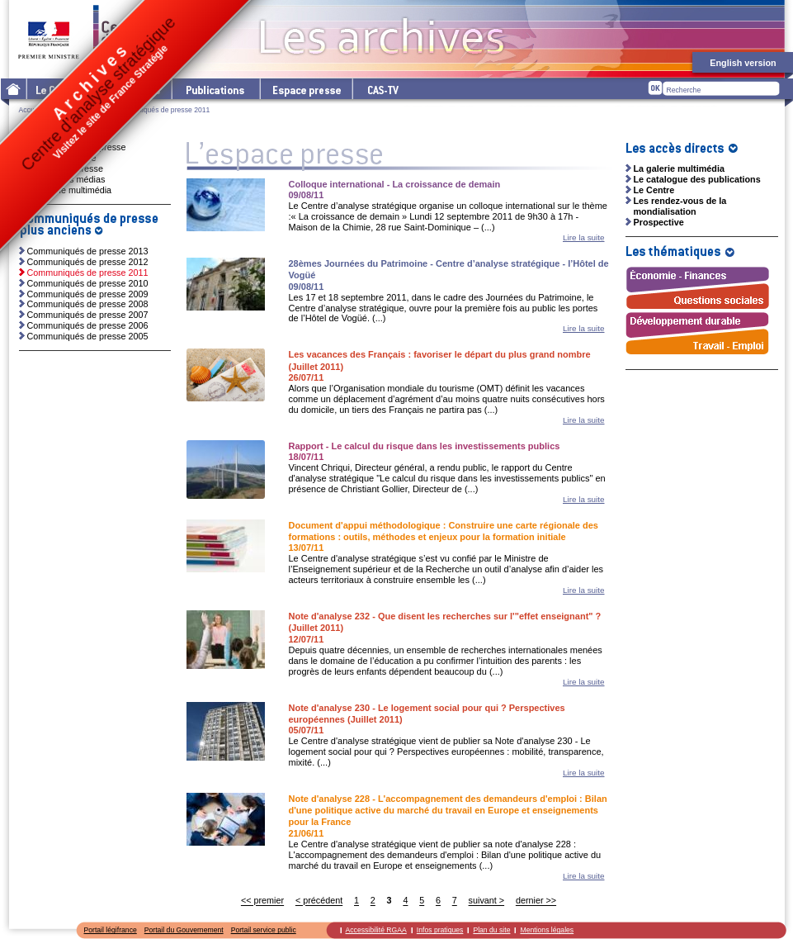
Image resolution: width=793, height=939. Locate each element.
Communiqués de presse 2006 (88, 325)
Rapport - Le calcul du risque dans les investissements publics (424, 446)
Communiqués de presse (76, 147)
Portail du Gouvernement (184, 930)
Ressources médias (66, 179)
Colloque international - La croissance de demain (395, 184)
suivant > (487, 901)
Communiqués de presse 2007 (88, 315)
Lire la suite (584, 237)
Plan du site (491, 930)
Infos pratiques (440, 930)
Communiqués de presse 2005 (88, 336)
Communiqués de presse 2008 (88, 304)
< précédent (318, 901)
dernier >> (536, 901)
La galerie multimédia (69, 190)
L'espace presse (305, 88)
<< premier (262, 901)
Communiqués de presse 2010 (88, 283)
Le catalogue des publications (697, 179)
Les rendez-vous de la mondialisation (680, 206)
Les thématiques (129, 88)
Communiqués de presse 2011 (88, 272)
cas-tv (382, 88)
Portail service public (263, 930)
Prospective (659, 222)
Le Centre (654, 190)
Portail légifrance (110, 930)
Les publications (215, 88)
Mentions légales (547, 930)
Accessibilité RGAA (376, 930)
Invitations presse (62, 158)
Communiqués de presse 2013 (88, 251)
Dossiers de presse (65, 168)
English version (743, 63)
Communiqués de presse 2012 (88, 262)
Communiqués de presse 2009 (88, 294)
